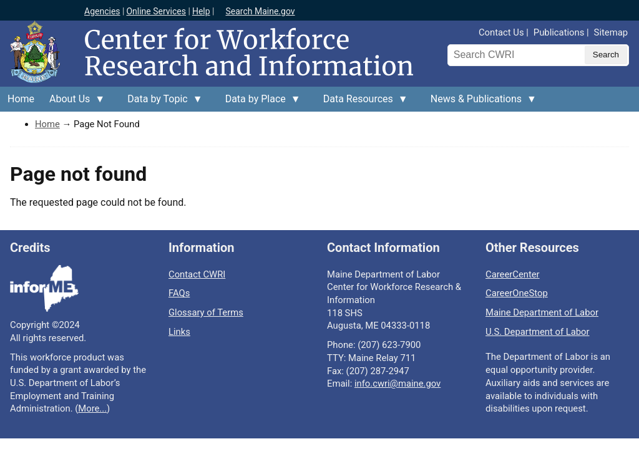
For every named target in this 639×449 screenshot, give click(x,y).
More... (92, 408)
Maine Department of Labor (541, 312)
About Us (73, 102)
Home (20, 99)
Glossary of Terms (205, 312)
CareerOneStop (516, 293)
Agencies (102, 11)
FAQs (179, 293)
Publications (559, 32)
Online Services (156, 11)
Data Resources (362, 102)
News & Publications (480, 102)
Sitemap (611, 32)
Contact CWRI (196, 274)
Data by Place (259, 102)
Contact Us (501, 32)
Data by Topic (161, 102)
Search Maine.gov (260, 11)
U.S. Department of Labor (537, 331)
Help (201, 11)
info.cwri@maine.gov (397, 383)
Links (179, 331)
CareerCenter (512, 274)
